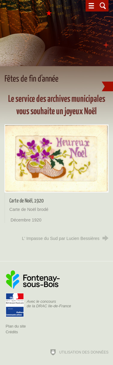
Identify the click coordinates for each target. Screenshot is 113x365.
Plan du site (16, 326)
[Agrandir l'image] (56, 158)
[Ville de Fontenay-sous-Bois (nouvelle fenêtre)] (33, 279)
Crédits (12, 332)
